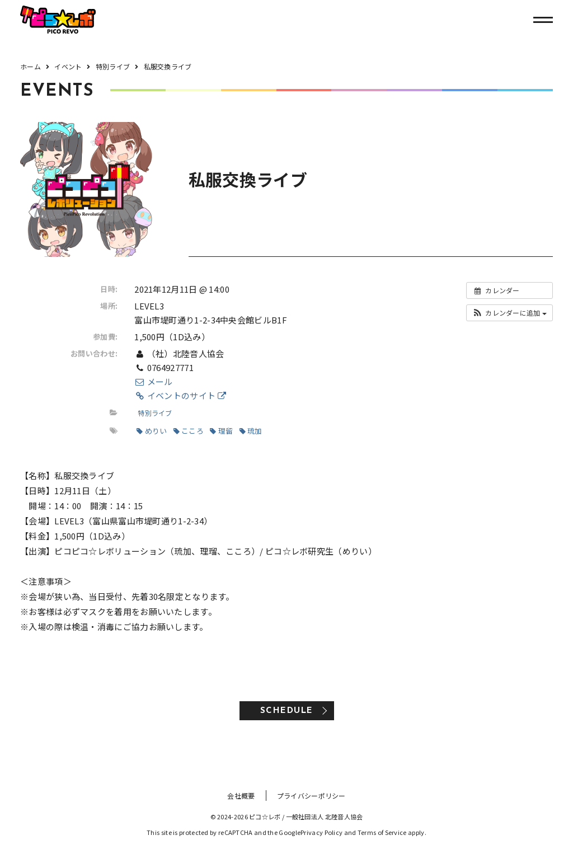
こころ (188, 430)
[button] (509, 313)
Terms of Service (382, 832)
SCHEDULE (286, 711)
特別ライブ (155, 412)
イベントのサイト (180, 395)
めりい (152, 430)
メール (153, 381)
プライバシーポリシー (311, 795)
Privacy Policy (321, 832)
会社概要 (241, 795)
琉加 (250, 430)
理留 (221, 430)
